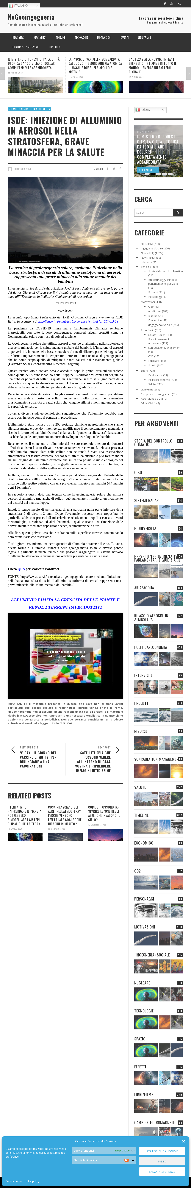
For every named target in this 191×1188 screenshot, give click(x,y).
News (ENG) (148, 257)
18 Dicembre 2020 (23, 169)
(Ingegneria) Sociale (160, 325)
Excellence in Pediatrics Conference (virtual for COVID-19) (79, 321)
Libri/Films (147, 389)
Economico (155, 320)
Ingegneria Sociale (152, 248)
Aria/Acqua (154, 311)
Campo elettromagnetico (156, 394)
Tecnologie (147, 330)
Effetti (144, 370)
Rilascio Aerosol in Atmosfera (29, 109)
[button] (183, 1141)
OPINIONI (147, 244)
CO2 (151, 356)
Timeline (146, 266)
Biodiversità (155, 375)
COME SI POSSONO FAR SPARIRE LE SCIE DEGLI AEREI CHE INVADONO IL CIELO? (104, 813)
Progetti (153, 292)
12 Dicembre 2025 (97, 824)
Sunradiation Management (164, 347)
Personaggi (155, 296)
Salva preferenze (162, 1171)
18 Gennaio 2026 (56, 828)
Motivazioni (148, 302)
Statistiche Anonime (162, 1151)
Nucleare (153, 360)
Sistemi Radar (156, 334)
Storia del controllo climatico (165, 271)
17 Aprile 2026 (75, 76)
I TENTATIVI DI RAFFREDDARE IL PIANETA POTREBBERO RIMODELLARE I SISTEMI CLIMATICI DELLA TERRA (24, 815)
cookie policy (31, 1181)
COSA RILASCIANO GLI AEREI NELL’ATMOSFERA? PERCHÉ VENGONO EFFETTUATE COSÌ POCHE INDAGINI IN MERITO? (65, 815)
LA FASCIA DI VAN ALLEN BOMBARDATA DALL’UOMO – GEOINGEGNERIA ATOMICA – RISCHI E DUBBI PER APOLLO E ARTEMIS (95, 65)
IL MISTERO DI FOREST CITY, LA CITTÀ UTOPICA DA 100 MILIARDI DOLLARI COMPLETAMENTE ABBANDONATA (34, 63)
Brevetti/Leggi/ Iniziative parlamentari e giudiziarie (157, 558)
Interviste (146, 262)
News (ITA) (147, 253)
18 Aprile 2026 (15, 72)
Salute (152, 384)
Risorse (152, 316)
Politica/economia (159, 380)
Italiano (18, 6)
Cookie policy (14, 1181)
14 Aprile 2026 (15, 828)
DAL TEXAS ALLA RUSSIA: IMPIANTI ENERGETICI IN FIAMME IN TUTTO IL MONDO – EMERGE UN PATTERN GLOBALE (153, 65)
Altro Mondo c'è (150, 398)
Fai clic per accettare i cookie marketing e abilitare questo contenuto (65, 656)
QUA (21, 569)
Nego (162, 1161)
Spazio (152, 365)
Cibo (151, 306)
